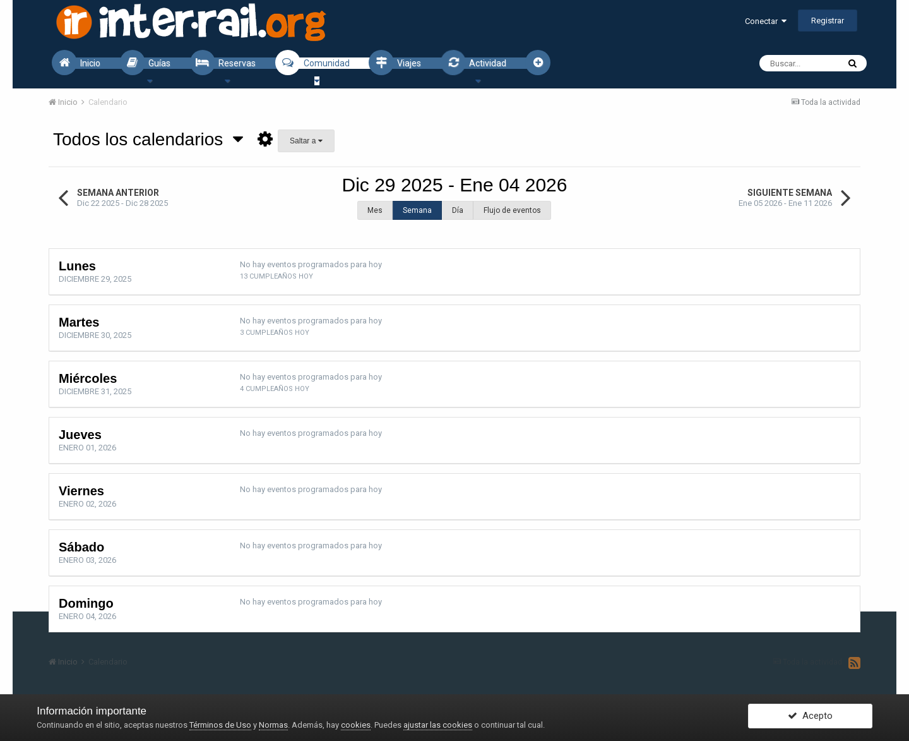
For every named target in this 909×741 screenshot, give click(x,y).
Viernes (81, 491)
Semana (417, 210)
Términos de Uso (220, 725)
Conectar (766, 21)
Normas (273, 725)
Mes (375, 210)
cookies (356, 725)
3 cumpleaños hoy (274, 332)
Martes (79, 322)
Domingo (86, 603)
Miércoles (88, 378)
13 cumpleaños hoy (276, 276)
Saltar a (306, 140)
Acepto (810, 717)
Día (457, 210)
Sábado (81, 547)
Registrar (827, 20)
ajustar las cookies (437, 725)
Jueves (80, 435)
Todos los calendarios (148, 139)
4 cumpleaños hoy (274, 389)
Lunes (77, 266)
